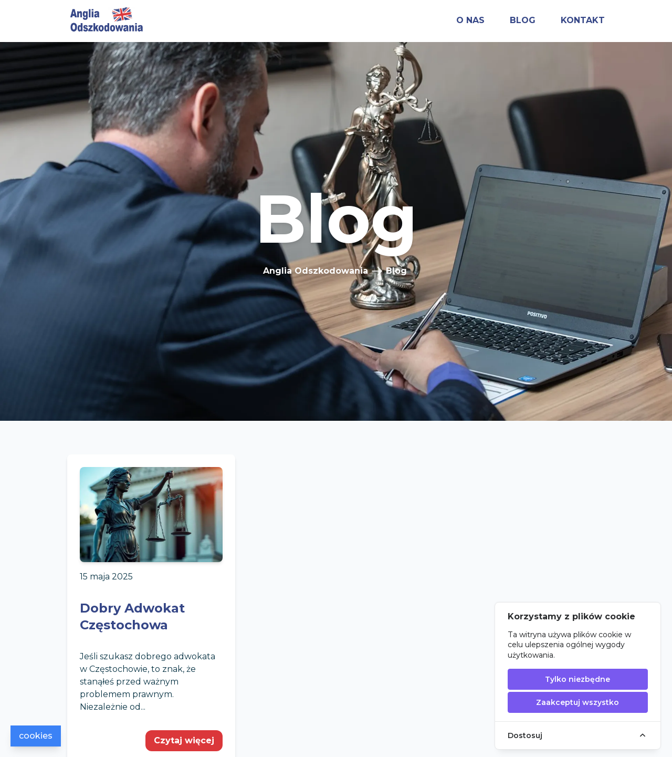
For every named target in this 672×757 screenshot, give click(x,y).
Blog (396, 271)
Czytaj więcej (184, 740)
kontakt (583, 20)
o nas (470, 20)
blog (523, 20)
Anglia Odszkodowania (315, 271)
